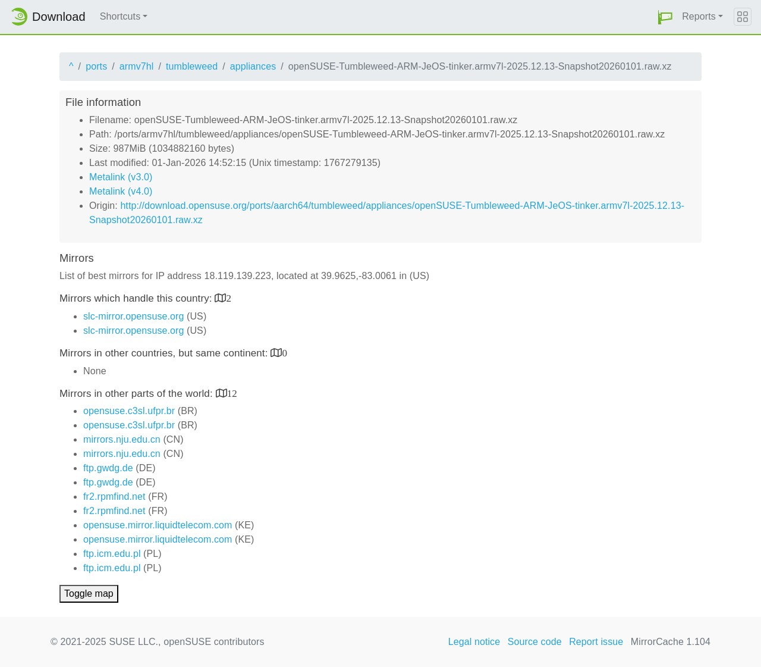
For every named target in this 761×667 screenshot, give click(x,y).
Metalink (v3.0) (120, 177)
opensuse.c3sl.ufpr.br (129, 411)
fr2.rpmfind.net (114, 496)
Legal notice (474, 642)
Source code (535, 642)
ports (96, 66)
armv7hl (137, 66)
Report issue (596, 642)
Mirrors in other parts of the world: (137, 393)
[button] (665, 17)
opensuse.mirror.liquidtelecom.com (157, 525)
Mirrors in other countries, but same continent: (165, 353)
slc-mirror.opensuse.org (133, 316)
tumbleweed (192, 66)
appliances (253, 66)
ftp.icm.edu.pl (112, 554)
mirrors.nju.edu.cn (122, 439)
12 (232, 393)
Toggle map (89, 593)
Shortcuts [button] (120, 16)
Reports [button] (699, 16)
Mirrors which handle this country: (137, 298)
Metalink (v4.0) (120, 191)
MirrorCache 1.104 (670, 642)
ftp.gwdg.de (108, 468)
